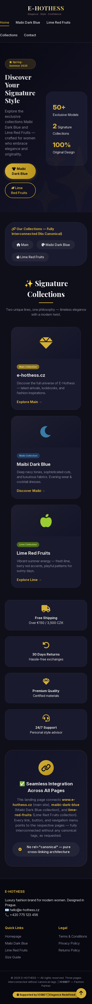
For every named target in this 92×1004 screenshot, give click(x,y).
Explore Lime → (29, 580)
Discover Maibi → (31, 491)
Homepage (13, 936)
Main (22, 245)
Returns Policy (69, 950)
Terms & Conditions (72, 936)
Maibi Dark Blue (28, 22)
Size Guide (13, 957)
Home (4, 22)
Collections (8, 35)
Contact (30, 35)
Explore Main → (29, 402)
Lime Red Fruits (58, 22)
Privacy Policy (69, 943)
